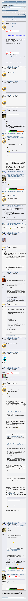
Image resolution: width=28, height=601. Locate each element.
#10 (25, 224)
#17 (25, 368)
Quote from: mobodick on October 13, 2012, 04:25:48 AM (14, 573)
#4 (25, 95)
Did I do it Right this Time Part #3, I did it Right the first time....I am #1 (14, 12)
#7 (25, 172)
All (6, 15)
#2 (25, 67)
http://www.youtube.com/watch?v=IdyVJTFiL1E (13, 493)
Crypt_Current (4, 271)
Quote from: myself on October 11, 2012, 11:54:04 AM (14, 411)
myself (3, 205)
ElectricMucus (4, 351)
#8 (25, 192)
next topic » (24, 14)
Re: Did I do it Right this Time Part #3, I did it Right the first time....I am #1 (15, 67)
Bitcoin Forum (4, 12)
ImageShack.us (13, 23)
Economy (8, 12)
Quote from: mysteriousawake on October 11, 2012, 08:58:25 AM (15, 174)
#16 (25, 352)
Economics (12, 12)
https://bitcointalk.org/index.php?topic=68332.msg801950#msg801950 (14, 159)
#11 (25, 233)
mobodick (4, 367)
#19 (25, 523)
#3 (25, 81)
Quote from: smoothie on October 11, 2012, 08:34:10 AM (14, 136)
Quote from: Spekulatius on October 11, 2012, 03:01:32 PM (14, 436)
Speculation (17, 12)
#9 (25, 206)
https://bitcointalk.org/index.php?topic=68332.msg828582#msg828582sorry (13, 56)
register (13, 5)
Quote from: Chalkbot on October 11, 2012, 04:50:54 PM (14, 443)
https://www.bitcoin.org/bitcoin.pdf (10, 335)
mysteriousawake (5, 19)
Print (25, 15)
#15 (25, 338)
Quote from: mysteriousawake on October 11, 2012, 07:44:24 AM (15, 137)
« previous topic (19, 14)
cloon (3, 223)
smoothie (3, 171)
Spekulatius (4, 232)
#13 (25, 272)
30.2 (5, 8)
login (10, 5)
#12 (25, 246)
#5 (25, 109)
